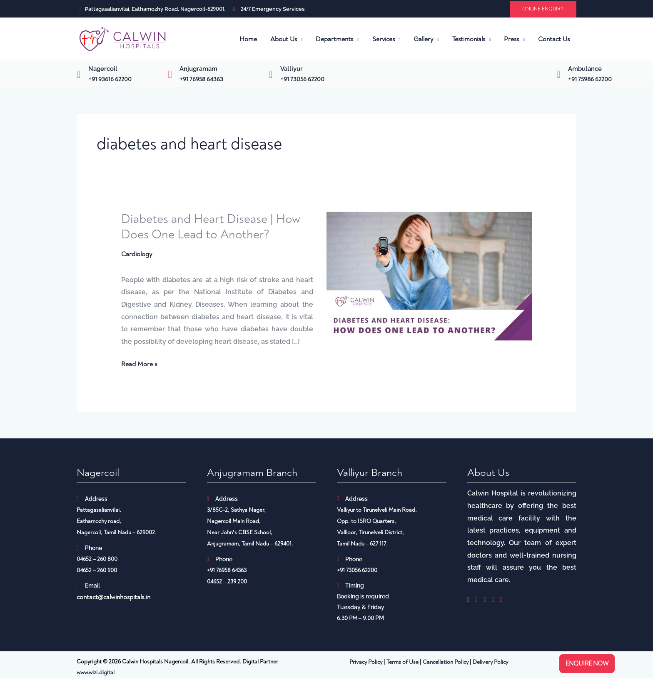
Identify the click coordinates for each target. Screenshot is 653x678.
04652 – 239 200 (227, 581)
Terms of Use (402, 661)
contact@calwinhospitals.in (113, 597)
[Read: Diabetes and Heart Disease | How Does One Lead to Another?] (429, 275)
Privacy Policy (365, 661)
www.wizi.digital (96, 672)
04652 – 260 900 (97, 570)
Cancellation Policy (446, 661)
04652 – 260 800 (97, 559)
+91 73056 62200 (302, 79)
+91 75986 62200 (590, 79)
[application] (300, 39)
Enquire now (587, 664)
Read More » (139, 363)
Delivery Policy (490, 661)
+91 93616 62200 (110, 79)
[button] (543, 9)
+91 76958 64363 (201, 79)
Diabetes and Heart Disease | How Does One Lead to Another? (210, 226)
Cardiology (136, 254)
